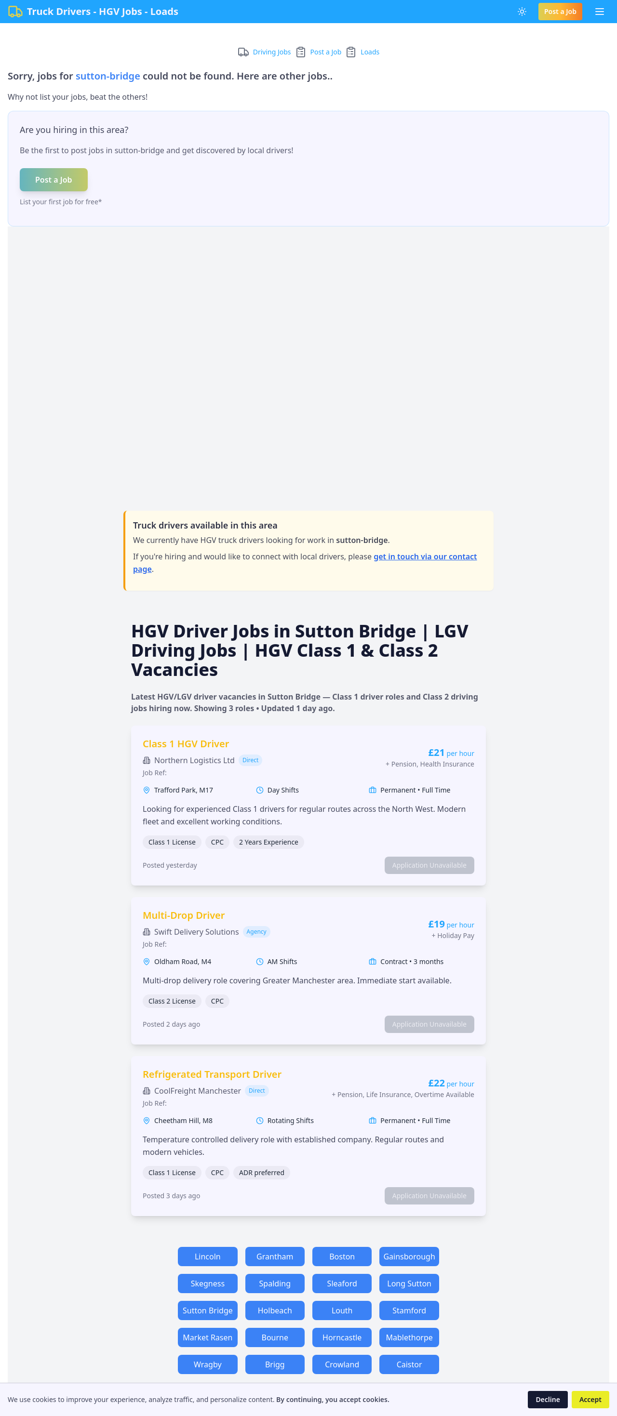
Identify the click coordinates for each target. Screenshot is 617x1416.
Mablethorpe (409, 1337)
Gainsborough (409, 1256)
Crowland (342, 1364)
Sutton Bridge (208, 1310)
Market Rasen (207, 1337)
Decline (548, 1399)
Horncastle (342, 1337)
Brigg (275, 1364)
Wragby (208, 1364)
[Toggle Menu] (599, 11)
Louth (342, 1310)
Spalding (275, 1283)
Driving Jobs (272, 51)
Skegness (208, 1283)
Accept (590, 1399)
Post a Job (560, 11)
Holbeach (275, 1310)
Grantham (274, 1256)
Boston (342, 1256)
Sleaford (342, 1283)
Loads (370, 51)
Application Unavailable (429, 865)
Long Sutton (409, 1283)
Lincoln (208, 1256)
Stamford (409, 1310)
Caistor (409, 1364)
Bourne (275, 1337)
